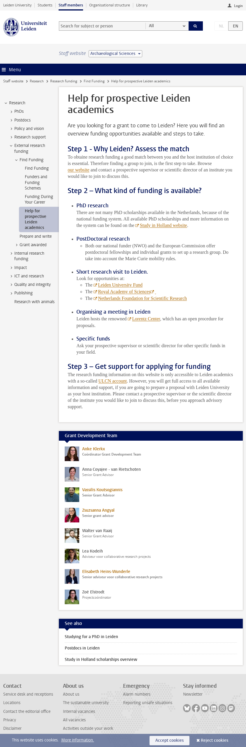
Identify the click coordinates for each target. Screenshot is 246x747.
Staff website (13, 81)
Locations (11, 703)
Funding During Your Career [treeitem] (39, 199)
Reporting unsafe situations (147, 703)
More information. (77, 740)
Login (238, 6)
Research (37, 81)
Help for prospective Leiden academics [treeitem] (35, 219)
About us (71, 694)
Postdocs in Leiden (82, 648)
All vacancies (74, 720)
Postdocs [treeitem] (20, 120)
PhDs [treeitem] (16, 111)
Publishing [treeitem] (21, 293)
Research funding (63, 81)
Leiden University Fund (120, 284)
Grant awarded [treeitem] (30, 245)
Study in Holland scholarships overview (101, 659)
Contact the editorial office (26, 711)
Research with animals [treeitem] (34, 302)
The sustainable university (86, 703)
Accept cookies (169, 740)
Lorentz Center (146, 318)
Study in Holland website (163, 225)
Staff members (71, 5)
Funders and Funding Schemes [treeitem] (36, 182)
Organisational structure (109, 5)
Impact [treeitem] (18, 268)
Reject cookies (214, 740)
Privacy (9, 720)
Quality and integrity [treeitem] (30, 285)
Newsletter (193, 694)
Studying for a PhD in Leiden (91, 637)
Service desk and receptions (28, 694)
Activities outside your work (88, 728)
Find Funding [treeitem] (28, 160)
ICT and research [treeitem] (26, 276)
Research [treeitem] (14, 103)
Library (141, 5)
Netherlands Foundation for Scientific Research (142, 298)
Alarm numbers (136, 694)
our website (78, 169)
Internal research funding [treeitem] (26, 256)
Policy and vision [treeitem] (26, 129)
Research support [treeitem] (27, 137)
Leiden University (17, 5)
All (151, 26)
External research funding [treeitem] (27, 148)
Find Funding (94, 81)
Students (45, 5)
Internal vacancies (79, 711)
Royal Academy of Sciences (124, 291)
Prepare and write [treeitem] (36, 236)
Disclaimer (12, 728)
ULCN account (113, 380)
